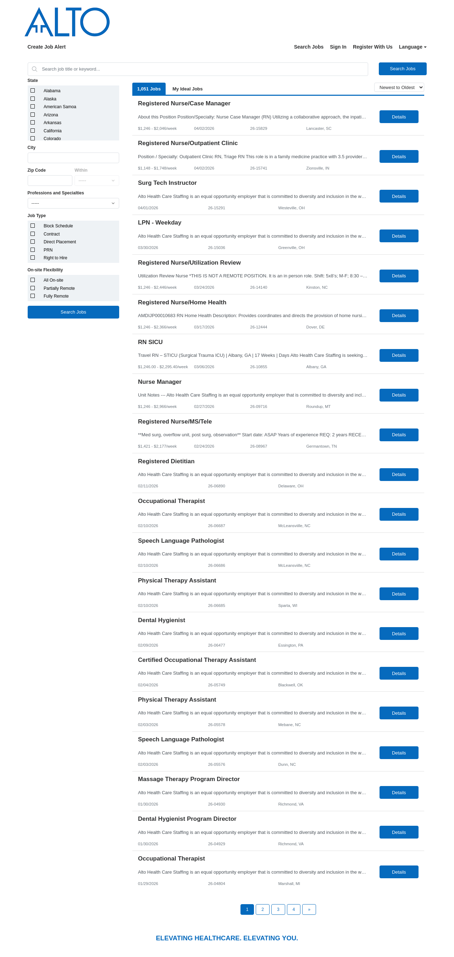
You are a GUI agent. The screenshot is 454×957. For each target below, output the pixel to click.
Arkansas (52, 122)
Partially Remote (59, 288)
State (33, 80)
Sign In (338, 47)
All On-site (53, 280)
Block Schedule (58, 225)
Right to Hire (55, 257)
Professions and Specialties (56, 192)
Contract (52, 234)
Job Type (37, 215)
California (53, 130)
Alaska (50, 98)
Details (399, 117)
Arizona (51, 114)
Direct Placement (60, 241)
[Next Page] (309, 909)
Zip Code (37, 170)
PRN (48, 250)
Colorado (52, 138)
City (32, 147)
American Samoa (60, 106)
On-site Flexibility (45, 269)
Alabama (52, 90)
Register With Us (373, 47)
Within (81, 170)
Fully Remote (56, 296)
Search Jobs (308, 47)
